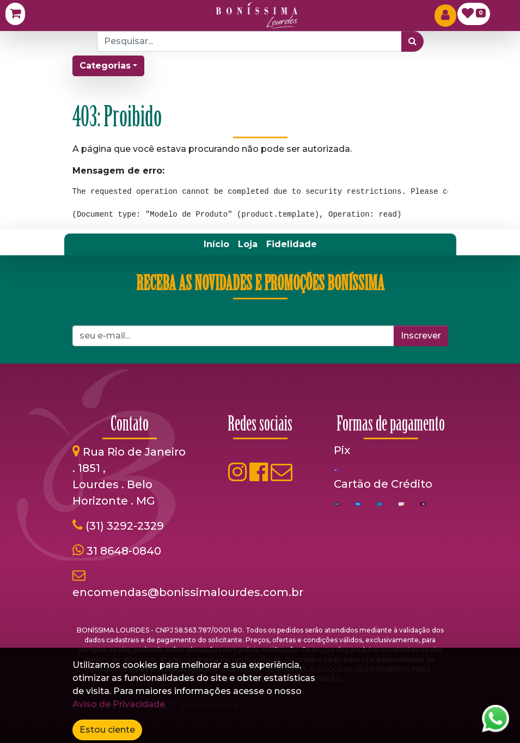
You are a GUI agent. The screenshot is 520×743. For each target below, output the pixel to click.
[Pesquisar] (412, 41)
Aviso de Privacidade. (119, 704)
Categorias (105, 65)
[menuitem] (216, 244)
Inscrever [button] (421, 335)
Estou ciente (107, 729)
